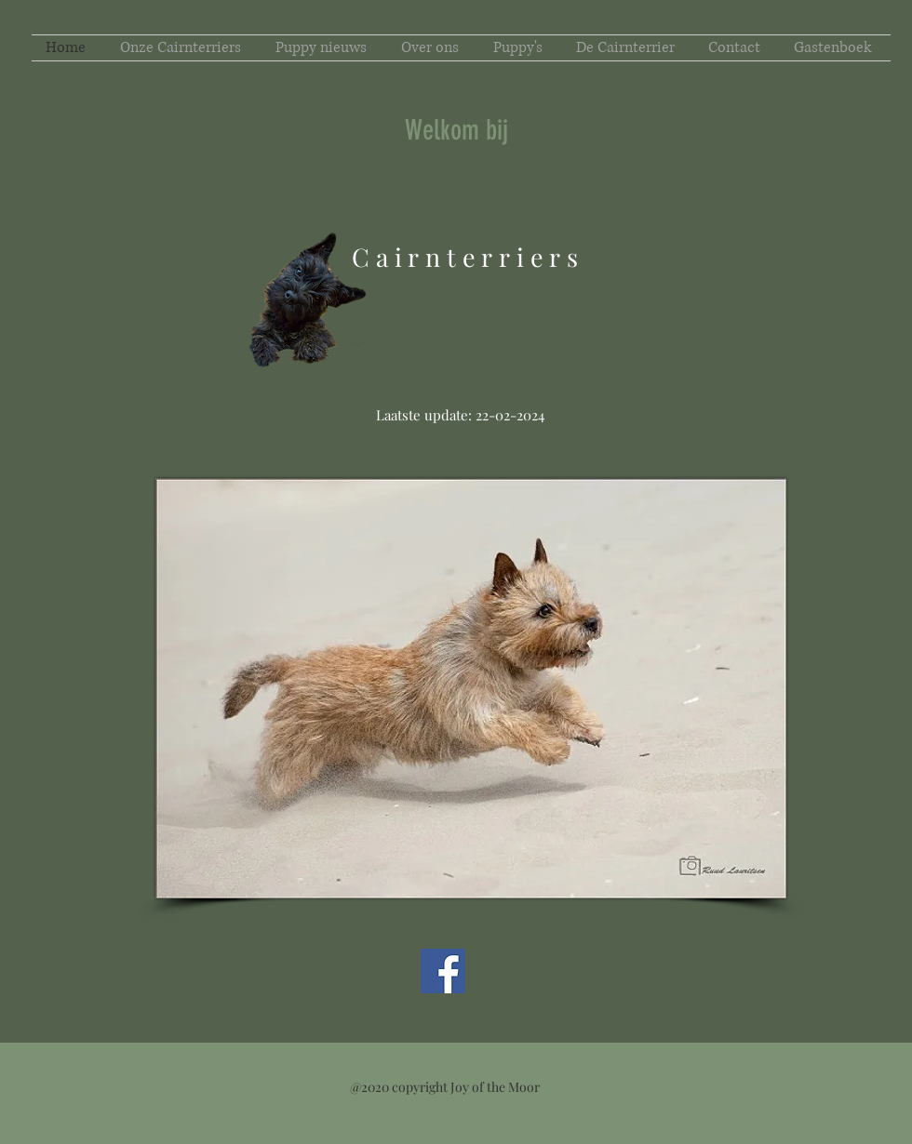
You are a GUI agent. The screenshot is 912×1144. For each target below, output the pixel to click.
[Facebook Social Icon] (443, 971)
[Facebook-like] (135, 990)
